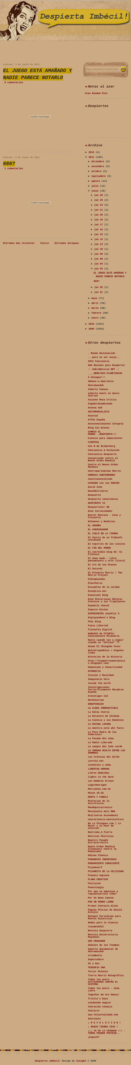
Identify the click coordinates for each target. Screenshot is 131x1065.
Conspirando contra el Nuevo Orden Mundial (103, 459)
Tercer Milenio (98, 971)
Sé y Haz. (94, 963)
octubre (97, 171)
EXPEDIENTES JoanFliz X (103, 613)
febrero (97, 313)
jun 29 (99, 200)
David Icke (95, 487)
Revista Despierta (100, 930)
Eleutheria (95, 583)
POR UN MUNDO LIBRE (101, 902)
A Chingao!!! (96, 377)
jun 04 (99, 264)
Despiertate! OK (98, 507)
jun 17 (99, 224)
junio (95, 191)
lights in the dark (101, 777)
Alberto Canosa (98, 389)
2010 (92, 324)
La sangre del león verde (105, 746)
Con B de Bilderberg (101, 446)
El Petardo (95, 568)
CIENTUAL (93, 442)
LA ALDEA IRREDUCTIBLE (103, 708)
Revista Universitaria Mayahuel (103, 935)
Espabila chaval (98, 605)
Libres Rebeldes (98, 773)
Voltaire (93, 1010)
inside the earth (99, 683)
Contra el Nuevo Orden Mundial (103, 465)
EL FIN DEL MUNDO (99, 548)
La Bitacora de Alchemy (103, 716)
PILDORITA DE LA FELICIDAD (106, 871)
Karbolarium (96, 700)
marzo (95, 308)
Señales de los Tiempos (103, 945)
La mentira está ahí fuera (106, 728)
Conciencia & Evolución (103, 450)
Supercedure (96, 959)
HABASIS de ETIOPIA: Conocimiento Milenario (103, 634)
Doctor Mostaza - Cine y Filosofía (104, 516)
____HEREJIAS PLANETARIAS (105, 373)
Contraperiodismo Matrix (104, 471)
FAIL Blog (94, 621)
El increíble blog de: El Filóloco (105, 553)
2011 (92, 157)
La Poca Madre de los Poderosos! (102, 733)
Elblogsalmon (96, 579)
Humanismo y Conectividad (105, 667)
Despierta (94, 495)
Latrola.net (96, 761)
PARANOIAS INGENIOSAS (102, 859)
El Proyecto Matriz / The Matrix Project (105, 574)
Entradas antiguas (67, 243)
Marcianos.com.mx (99, 789)
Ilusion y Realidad (101, 675)
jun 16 (99, 229)
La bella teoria (98, 712)
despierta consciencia (103, 499)
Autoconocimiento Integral (106, 424)
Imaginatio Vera (98, 679)
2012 (92, 152)
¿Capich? (93, 1037)
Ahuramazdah (96, 385)
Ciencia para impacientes (105, 438)
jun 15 (99, 234)
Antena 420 (95, 407)
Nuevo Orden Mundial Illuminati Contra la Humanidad (102, 849)
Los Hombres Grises (101, 781)
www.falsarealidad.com (103, 1014)
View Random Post (96, 93)
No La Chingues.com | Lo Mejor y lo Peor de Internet (104, 826)
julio (95, 186)
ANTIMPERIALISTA (98, 411)
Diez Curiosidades (100, 511)
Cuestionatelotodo (100, 479)
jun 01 (99, 292)
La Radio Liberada (100, 742)
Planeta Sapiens (98, 875)
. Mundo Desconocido (101, 353)
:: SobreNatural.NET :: (103, 369)
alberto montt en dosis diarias (103, 394)
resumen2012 (96, 926)
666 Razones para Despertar (106, 365)
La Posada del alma (101, 738)
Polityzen (94, 883)
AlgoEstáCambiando (100, 403)
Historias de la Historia (105, 657)
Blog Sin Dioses (98, 428)
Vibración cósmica (100, 1006)
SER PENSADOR (96, 941)
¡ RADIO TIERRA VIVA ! (103, 1026)
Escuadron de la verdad (103, 587)
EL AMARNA (94, 525)
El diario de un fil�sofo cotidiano (105, 538)
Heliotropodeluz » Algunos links (106, 651)
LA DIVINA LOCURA (99, 724)
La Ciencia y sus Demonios (106, 720)
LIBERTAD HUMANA (98, 769)
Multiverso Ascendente (103, 815)
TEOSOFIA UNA (96, 967)
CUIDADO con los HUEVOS (103, 483)
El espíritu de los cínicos (106, 544)
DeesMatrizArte (98, 491)
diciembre (98, 161)
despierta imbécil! (48, 1061)
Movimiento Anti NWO (101, 811)
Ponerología (96, 887)
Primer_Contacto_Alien (103, 906)
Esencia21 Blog (98, 595)
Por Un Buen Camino (101, 898)
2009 (92, 329)
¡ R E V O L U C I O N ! (104, 1022)
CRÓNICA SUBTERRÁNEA (101, 475)
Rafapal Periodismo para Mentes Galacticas (104, 917)
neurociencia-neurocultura (106, 819)
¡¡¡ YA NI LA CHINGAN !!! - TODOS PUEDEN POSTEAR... (106, 1032)
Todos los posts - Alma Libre (103, 989)
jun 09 (99, 254)
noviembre (98, 166)
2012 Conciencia (98, 361)
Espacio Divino (98, 609)
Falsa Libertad (98, 625)
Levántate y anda (99, 765)
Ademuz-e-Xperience (101, 381)
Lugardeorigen (97, 785)
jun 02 (99, 287)
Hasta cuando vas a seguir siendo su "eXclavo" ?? (106, 641)
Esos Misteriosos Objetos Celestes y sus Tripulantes (106, 600)
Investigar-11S (98, 696)
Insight (81, 1061)
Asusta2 (93, 416)
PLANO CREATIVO (98, 879)
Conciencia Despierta (102, 454)
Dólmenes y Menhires (101, 521)
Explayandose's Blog (101, 617)
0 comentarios (13, 82)
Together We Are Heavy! (103, 994)
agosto (96, 181)
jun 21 (99, 210)
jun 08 (99, 259)
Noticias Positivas (101, 836)
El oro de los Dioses (102, 564)
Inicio (44, 243)
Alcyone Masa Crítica (102, 399)
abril (95, 303)
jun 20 (99, 215)
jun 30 (99, 195)
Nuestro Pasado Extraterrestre (98, 841)
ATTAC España (96, 420)
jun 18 (99, 219)
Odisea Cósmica (98, 855)
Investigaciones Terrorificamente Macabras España (106, 689)
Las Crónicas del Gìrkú (103, 757)
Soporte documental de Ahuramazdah (103, 950)
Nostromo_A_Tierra (100, 832)
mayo (94, 298)
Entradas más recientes (18, 243)
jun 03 (99, 268)
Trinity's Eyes (98, 998)
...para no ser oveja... (104, 357)
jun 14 (99, 239)
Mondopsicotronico (100, 807)
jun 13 (99, 244)
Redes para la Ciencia (103, 922)
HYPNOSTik (94, 671)
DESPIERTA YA (96, 503)
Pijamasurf (95, 867)
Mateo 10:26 (96, 793)
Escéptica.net (97, 591)
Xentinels (94, 1018)
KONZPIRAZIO (96, 704)
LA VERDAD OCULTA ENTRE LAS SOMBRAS (106, 751)
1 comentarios (13, 168)
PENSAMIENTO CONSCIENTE (103, 863)
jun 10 (99, 249)
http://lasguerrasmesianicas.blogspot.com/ (106, 662)
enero (95, 318)
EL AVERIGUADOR (98, 529)
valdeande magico (99, 1002)
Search (123, 69)
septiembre (99, 176)
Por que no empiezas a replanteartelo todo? (103, 892)
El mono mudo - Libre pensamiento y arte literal (106, 559)
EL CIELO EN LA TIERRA (103, 533)
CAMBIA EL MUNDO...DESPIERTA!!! (102, 433)
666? (9, 163)
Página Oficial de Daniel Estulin (105, 911)
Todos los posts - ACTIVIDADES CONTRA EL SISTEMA (103, 982)
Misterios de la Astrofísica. (98, 802)
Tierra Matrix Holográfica (106, 975)
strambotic (95, 955)
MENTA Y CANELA (98, 797)
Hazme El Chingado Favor (104, 646)
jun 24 (99, 205)
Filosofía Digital (100, 629)
